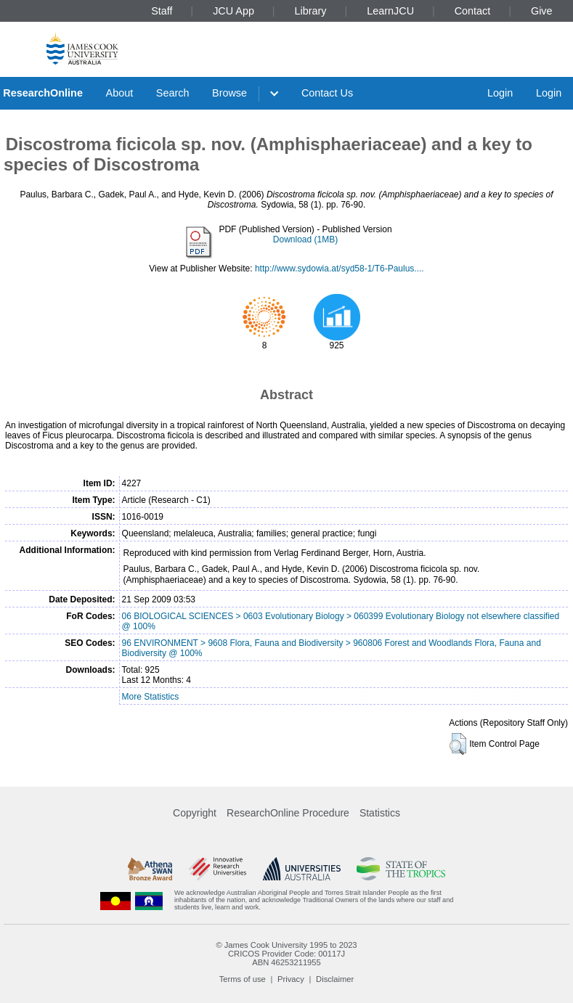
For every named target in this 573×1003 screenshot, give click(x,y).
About (120, 93)
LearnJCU (390, 11)
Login (500, 93)
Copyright (194, 813)
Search (173, 93)
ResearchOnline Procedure (288, 813)
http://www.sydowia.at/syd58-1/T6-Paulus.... (339, 268)
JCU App (233, 11)
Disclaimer (335, 979)
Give (542, 11)
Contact (473, 11)
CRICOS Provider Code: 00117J (286, 953)
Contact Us (327, 93)
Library (311, 11)
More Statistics (150, 697)
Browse (229, 93)
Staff (161, 11)
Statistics (379, 813)
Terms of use (242, 979)
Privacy (290, 979)
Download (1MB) (305, 239)
